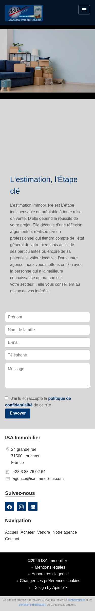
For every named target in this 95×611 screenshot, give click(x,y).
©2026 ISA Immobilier (47, 561)
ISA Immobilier (22, 437)
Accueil (24, 16)
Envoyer (18, 413)
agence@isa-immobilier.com (38, 478)
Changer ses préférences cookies (50, 581)
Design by (50, 587)
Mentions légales (50, 567)
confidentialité (76, 599)
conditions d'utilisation (32, 604)
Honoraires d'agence (50, 574)
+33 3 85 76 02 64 (29, 472)
